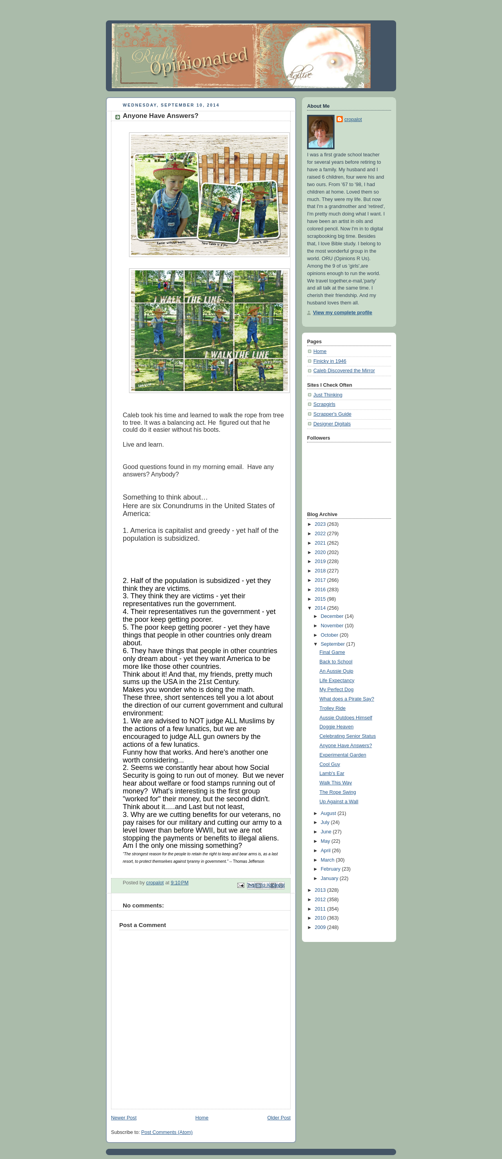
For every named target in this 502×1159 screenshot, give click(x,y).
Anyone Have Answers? (346, 745)
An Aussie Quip (336, 671)
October (330, 635)
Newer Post (123, 1118)
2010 (321, 918)
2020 (321, 552)
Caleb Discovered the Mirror (344, 370)
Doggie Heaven (337, 727)
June (327, 832)
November (333, 625)
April (326, 850)
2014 (321, 608)
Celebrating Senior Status (348, 736)
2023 (321, 524)
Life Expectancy (337, 680)
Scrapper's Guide (332, 414)
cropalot (353, 119)
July (326, 822)
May (326, 841)
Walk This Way (336, 783)
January (330, 878)
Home (202, 1118)
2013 (321, 890)
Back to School (336, 662)
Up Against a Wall (339, 801)
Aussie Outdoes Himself (346, 718)
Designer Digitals (332, 424)
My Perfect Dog (337, 689)
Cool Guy (330, 764)
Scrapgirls (324, 404)
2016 (321, 589)
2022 (321, 533)
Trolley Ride (333, 708)
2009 (321, 927)
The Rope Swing (338, 792)
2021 (321, 543)
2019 (321, 561)
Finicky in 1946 (329, 361)
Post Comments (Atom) (167, 1132)
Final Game (332, 652)
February (331, 869)
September (333, 644)
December (333, 616)
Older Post (279, 1118)
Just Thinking (327, 395)
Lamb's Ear (332, 773)
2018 (321, 571)
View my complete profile (342, 312)
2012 (321, 899)
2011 (321, 909)
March (328, 860)
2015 (321, 599)
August (329, 813)
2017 (321, 580)
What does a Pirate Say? (347, 699)
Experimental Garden (343, 755)
